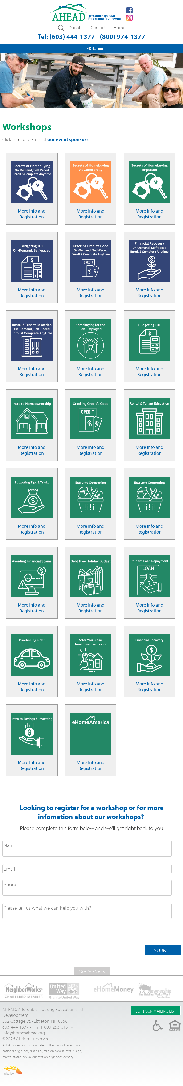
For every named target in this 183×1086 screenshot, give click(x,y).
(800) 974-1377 (122, 36)
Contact (98, 27)
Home (119, 27)
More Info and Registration (31, 214)
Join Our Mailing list (156, 1011)
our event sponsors (68, 139)
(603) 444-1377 (72, 36)
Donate (76, 27)
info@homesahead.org (23, 1033)
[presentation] (38, 934)
